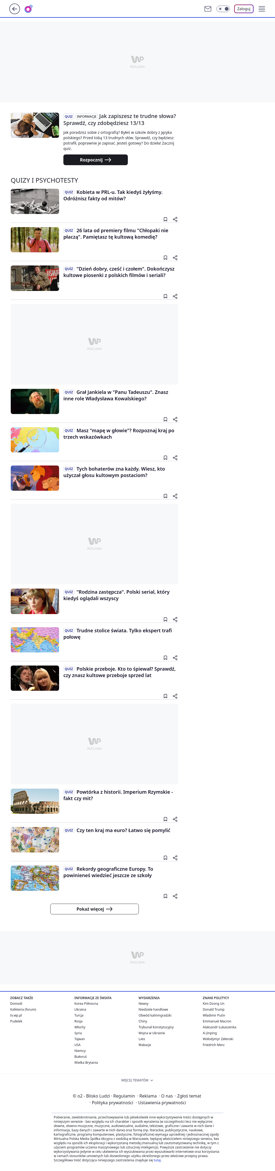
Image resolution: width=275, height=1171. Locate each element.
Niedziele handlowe (153, 1009)
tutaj (157, 1160)
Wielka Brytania (86, 1062)
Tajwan (79, 1039)
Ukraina (80, 1009)
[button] (262, 9)
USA (77, 1045)
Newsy (144, 1003)
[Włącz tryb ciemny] (223, 9)
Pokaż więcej (95, 909)
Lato (142, 1039)
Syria (78, 1033)
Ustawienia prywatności (161, 1103)
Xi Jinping (210, 1033)
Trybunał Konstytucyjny (156, 1027)
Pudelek (16, 1021)
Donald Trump (214, 1009)
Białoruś (80, 1056)
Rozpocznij (95, 160)
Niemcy (80, 1050)
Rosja (78, 1021)
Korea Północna (86, 1003)
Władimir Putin (214, 1015)
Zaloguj (244, 8)
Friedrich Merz (214, 1045)
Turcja (79, 1015)
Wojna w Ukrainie (152, 1033)
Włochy (79, 1027)
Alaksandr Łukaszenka (219, 1027)
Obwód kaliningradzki (155, 1015)
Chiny (143, 1021)
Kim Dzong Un (214, 1003)
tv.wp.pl (16, 1015)
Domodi (16, 1003)
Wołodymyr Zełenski (218, 1039)
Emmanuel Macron (217, 1021)
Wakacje (145, 1045)
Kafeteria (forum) (23, 1009)
